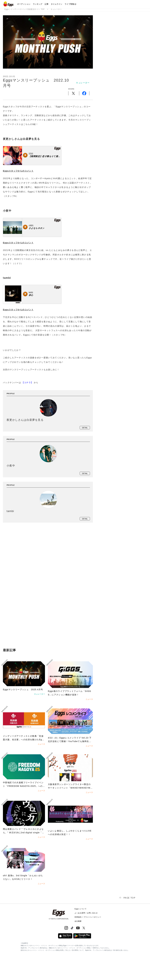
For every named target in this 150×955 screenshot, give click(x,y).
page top (129, 897)
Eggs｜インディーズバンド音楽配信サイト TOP (24, 9)
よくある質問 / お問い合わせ (86, 913)
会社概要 (78, 921)
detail (85, 428)
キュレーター (56, 9)
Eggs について (81, 909)
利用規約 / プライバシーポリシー (88, 917)
